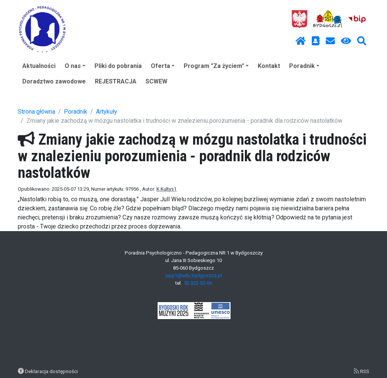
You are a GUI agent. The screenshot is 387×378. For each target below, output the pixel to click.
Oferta (163, 65)
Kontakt (269, 65)
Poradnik (304, 65)
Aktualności (39, 65)
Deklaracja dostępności (51, 371)
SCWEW (156, 81)
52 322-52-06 (198, 283)
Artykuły (106, 111)
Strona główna (36, 111)
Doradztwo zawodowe (54, 81)
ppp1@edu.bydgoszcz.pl (194, 275)
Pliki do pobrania (118, 65)
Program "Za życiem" (216, 65)
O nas (75, 65)
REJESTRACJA (115, 81)
